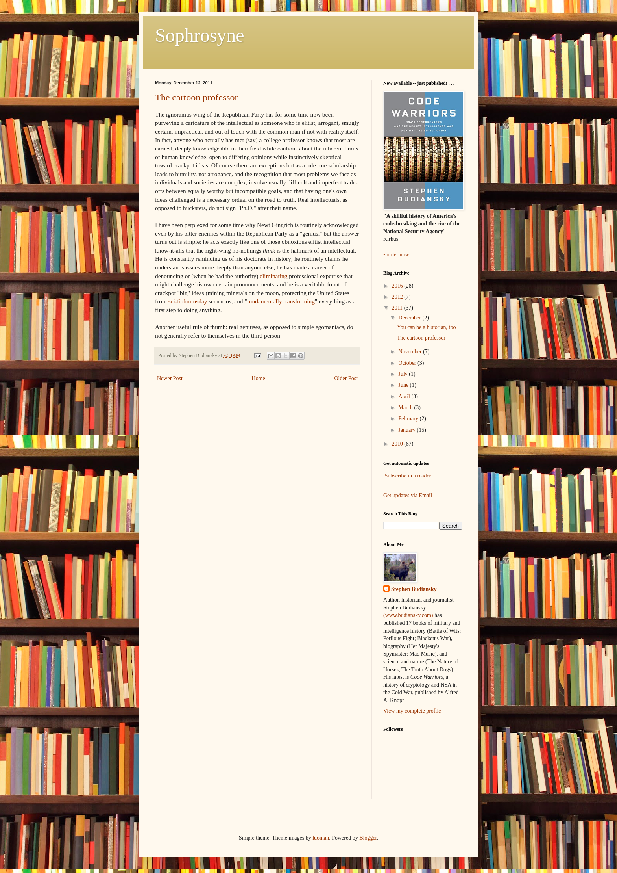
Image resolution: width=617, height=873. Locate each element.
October (407, 363)
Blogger (368, 838)
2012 (398, 297)
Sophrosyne (199, 35)
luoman (320, 838)
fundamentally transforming (281, 301)
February (408, 419)
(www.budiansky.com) (408, 615)
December (410, 318)
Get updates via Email (407, 495)
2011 (398, 308)
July (403, 374)
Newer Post (170, 378)
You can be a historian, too (426, 327)
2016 (398, 286)
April (404, 396)
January (407, 430)
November (410, 352)
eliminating (273, 276)
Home (258, 378)
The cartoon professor (196, 97)
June (404, 385)
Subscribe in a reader (408, 476)
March (406, 407)
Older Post (346, 378)
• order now (396, 255)
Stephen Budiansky (414, 589)
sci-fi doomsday (187, 301)
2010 (398, 444)
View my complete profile (412, 711)
